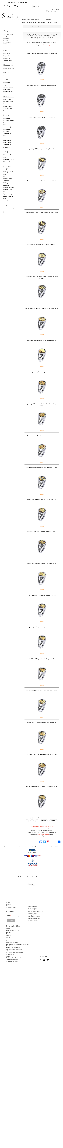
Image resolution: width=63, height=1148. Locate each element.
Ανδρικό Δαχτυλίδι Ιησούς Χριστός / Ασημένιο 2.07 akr (41, 180)
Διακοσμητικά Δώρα (37, 19)
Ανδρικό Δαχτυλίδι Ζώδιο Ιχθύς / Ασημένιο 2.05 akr (41, 117)
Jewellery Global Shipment (12, 6)
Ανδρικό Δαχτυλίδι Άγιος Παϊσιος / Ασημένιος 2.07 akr (41, 627)
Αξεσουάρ (48, 19)
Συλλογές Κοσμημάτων (12, 959)
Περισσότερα (6, 147)
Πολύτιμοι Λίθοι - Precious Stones (14, 957)
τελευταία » (53, 820)
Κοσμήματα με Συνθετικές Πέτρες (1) (8, 108)
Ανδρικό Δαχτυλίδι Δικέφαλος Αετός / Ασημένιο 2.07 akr (41, 340)
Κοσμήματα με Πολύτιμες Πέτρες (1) (8, 101)
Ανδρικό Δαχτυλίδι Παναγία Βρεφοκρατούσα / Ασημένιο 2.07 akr (41, 245)
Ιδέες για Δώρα (27, 22)
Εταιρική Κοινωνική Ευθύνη (13, 947)
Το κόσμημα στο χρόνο (12, 961)
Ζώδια (7, 951)
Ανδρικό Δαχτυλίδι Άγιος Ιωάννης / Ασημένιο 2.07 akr (41, 531)
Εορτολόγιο (9, 945)
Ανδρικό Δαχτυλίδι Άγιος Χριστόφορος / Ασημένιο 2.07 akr (41, 786)
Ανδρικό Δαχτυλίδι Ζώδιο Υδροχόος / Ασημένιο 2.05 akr (42, 85)
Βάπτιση (8, 932)
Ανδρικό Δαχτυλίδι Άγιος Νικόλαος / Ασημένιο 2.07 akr (41, 595)
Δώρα (7, 940)
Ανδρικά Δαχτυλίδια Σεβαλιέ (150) (8, 120)
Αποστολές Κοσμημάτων (12, 930)
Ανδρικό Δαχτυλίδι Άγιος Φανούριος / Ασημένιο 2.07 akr (42, 754)
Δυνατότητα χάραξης (33, 920)
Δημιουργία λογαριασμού (53, 10)
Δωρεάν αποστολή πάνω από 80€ (32, 858)
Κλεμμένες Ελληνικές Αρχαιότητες (14, 952)
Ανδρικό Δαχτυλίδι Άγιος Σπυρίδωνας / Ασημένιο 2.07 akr (41, 690)
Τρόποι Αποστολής (32, 906)
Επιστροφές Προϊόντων (33, 909)
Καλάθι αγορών (56, 9)
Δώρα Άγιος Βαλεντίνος (12, 942)
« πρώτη (27, 818)
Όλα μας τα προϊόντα (33, 913)
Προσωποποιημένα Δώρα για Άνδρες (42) (8, 196)
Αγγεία (8, 928)
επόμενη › (43, 820)
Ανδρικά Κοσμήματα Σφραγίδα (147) (7, 138)
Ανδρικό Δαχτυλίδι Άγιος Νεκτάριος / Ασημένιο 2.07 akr (41, 563)
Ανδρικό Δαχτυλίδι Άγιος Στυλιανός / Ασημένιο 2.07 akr (41, 722)
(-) (4, 37)
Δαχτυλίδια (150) (9, 68)
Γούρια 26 (50, 22)
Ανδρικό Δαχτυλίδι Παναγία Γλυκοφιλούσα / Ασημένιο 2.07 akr (41, 308)
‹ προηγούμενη (37, 818)
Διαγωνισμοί (9, 939)
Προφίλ (8, 902)
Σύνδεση (44, 10)
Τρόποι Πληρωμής (32, 908)
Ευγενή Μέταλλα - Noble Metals (14, 949)
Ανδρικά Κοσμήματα (39, 22)
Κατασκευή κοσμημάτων (34, 918)
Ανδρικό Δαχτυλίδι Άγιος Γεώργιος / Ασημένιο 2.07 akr (41, 435)
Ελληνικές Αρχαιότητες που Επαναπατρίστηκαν (18, 944)
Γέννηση (8, 935)
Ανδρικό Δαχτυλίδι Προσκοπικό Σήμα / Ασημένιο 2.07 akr (41, 467)
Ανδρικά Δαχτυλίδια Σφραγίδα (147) (7, 131)
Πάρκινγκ (8, 905)
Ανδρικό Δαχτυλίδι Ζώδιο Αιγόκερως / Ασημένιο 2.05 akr (42, 53)
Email (9, 915)
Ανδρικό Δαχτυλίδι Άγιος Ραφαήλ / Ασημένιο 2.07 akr (42, 659)
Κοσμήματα (26, 19)
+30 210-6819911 (22, 2)
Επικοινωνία (9, 904)
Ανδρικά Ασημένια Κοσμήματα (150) (8, 85)
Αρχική (25, 26)
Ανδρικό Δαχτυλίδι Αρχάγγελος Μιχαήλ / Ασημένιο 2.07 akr (41, 372)
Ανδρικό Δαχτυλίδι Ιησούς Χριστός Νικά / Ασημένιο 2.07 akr (42, 212)
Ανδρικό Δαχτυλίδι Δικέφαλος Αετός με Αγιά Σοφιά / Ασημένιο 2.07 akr (41, 404)
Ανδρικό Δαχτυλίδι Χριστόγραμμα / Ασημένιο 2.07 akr (41, 149)
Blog (55, 22)
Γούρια (8, 937)
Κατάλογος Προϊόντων (33, 915)
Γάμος (7, 934)
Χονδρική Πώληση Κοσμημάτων (44, 830)
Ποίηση (8, 956)
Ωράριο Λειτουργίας (11, 907)
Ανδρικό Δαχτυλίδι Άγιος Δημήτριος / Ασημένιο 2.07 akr (41, 499)
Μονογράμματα (10, 954)
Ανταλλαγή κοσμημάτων (34, 916)
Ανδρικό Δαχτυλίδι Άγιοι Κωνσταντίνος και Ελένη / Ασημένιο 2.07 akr (42, 277)
